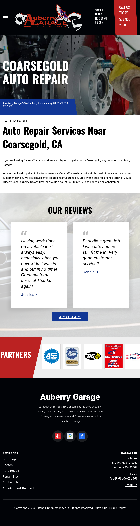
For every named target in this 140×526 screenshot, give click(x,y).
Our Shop (9, 459)
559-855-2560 (76, 182)
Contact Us (11, 482)
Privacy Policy (117, 508)
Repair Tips (11, 476)
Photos (8, 465)
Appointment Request (18, 488)
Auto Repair (11, 470)
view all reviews (70, 316)
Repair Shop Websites (52, 508)
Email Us (131, 485)
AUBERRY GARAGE (16, 121)
